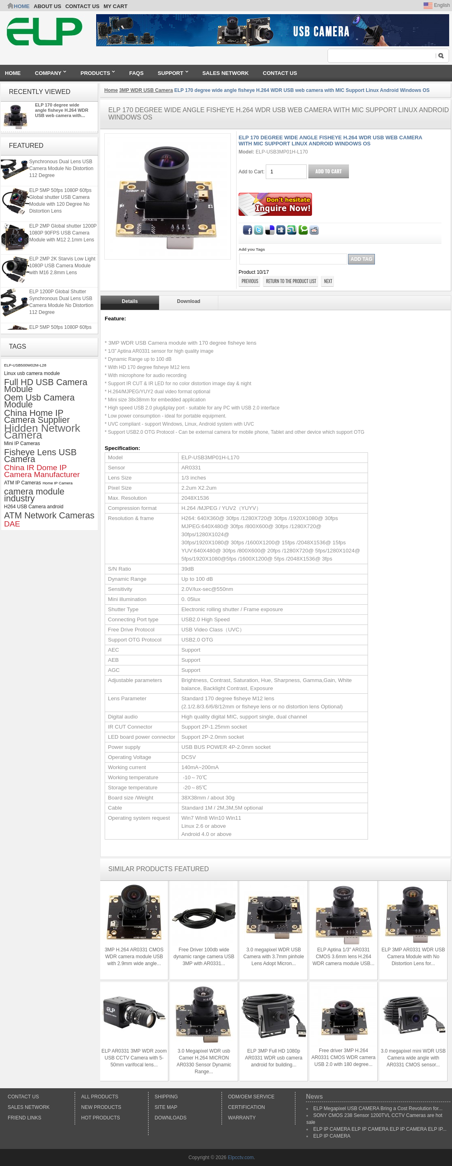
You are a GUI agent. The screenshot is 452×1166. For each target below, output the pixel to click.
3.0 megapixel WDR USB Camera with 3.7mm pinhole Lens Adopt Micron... (273, 956)
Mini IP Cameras (22, 443)
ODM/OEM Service (251, 1097)
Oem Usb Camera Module (39, 401)
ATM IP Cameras (22, 483)
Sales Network (29, 1107)
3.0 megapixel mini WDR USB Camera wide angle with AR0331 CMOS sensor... (413, 1058)
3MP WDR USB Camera (146, 90)
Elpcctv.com (241, 1157)
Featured (26, 145)
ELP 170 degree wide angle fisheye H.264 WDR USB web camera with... (61, 110)
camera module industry (34, 495)
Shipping (166, 1097)
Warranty (242, 1118)
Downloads (171, 1118)
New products (101, 1107)
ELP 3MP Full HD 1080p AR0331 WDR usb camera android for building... (273, 1058)
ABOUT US (47, 6)
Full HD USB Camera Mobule (45, 385)
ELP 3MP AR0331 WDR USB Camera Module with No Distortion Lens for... (413, 956)
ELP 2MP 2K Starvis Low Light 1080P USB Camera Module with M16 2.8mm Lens (62, 269)
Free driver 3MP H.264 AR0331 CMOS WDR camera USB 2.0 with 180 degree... (343, 1057)
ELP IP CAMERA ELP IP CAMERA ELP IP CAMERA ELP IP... (379, 1129)
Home (22, 6)
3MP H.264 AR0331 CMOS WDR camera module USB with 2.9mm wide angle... (134, 956)
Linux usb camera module (32, 373)
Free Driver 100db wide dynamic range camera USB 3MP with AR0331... (203, 956)
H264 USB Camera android (33, 506)
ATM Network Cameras (49, 515)
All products (99, 1097)
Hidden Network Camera (42, 432)
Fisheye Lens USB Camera (40, 456)
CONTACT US (82, 6)
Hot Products (100, 1118)
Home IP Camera (58, 483)
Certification (246, 1107)
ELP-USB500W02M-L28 (25, 365)
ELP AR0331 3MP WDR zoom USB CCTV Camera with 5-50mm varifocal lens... (134, 1058)
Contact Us (23, 1097)
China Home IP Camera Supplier (37, 416)
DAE (12, 523)
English (437, 5)
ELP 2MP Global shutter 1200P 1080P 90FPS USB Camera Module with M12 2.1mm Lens (63, 237)
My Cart (115, 6)
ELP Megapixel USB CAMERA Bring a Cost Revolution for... (378, 1108)
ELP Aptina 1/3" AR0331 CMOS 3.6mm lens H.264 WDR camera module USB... (343, 956)
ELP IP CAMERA (332, 1136)
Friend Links (24, 1118)
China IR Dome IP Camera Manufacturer (42, 471)
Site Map (166, 1107)
